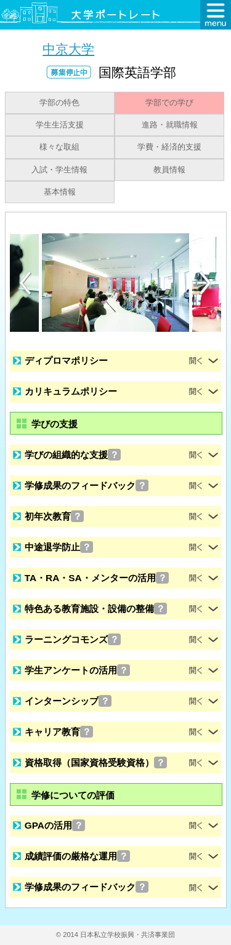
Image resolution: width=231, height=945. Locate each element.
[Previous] (25, 283)
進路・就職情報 (170, 125)
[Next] (205, 283)
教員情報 (169, 170)
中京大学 (68, 49)
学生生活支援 (60, 125)
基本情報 (60, 192)
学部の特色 (59, 103)
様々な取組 (59, 147)
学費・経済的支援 (169, 147)
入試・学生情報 (59, 170)
